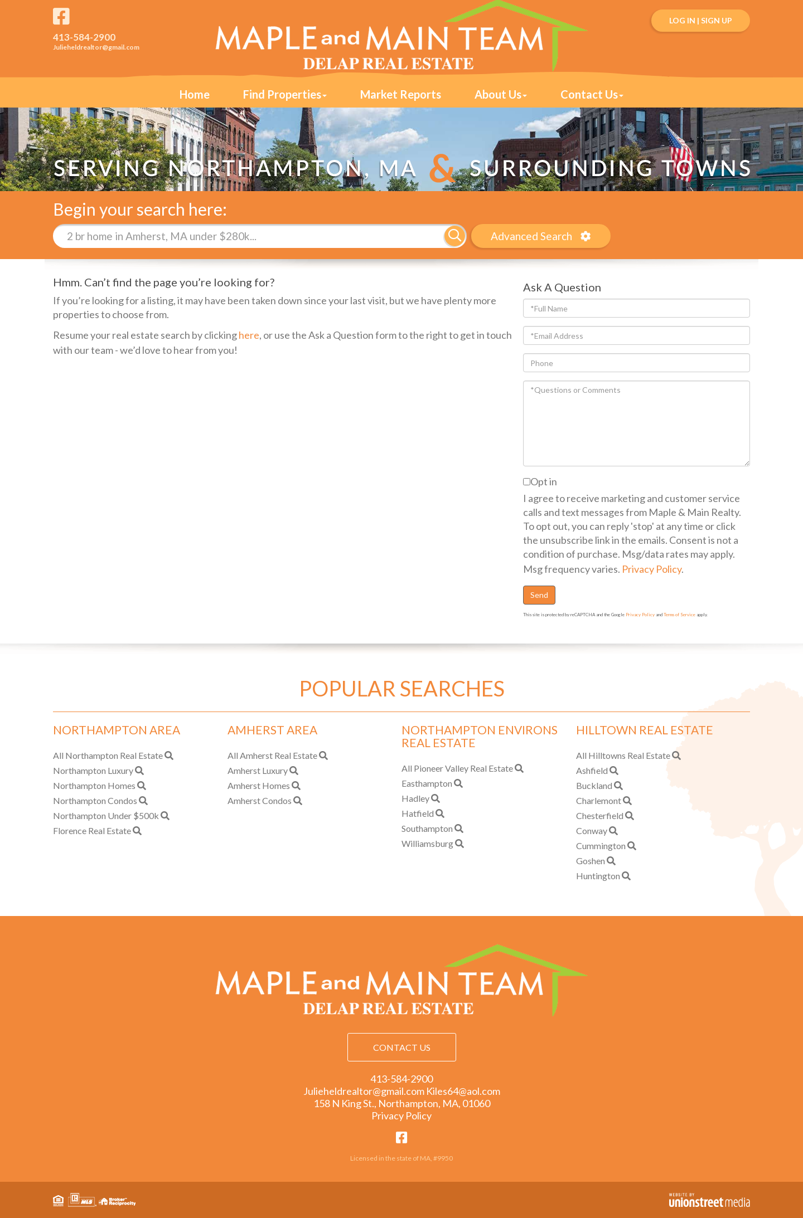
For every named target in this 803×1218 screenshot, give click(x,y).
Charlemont (598, 800)
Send (539, 595)
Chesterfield (599, 815)
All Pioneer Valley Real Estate (457, 768)
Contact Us (401, 1047)
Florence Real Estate (92, 830)
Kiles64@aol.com (463, 1091)
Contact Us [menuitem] (591, 94)
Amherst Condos (260, 800)
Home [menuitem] (195, 94)
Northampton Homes (94, 785)
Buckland (594, 785)
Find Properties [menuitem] (285, 94)
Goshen (590, 860)
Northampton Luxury (93, 770)
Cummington (601, 845)
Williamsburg (427, 843)
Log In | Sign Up (700, 20)
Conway (591, 830)
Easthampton (427, 783)
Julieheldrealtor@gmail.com (96, 47)
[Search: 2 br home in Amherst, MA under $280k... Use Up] (248, 236)
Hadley (415, 798)
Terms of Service (679, 614)
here (249, 335)
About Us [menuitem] (501, 94)
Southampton (427, 828)
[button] (454, 236)
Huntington (598, 875)
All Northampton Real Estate (108, 755)
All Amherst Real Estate (272, 755)
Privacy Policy (651, 569)
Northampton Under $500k (106, 815)
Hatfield (418, 813)
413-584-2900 (84, 37)
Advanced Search (531, 236)
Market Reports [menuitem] (400, 94)
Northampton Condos (95, 800)
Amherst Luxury (258, 770)
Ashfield (592, 770)
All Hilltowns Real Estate (623, 755)
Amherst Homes (259, 785)
